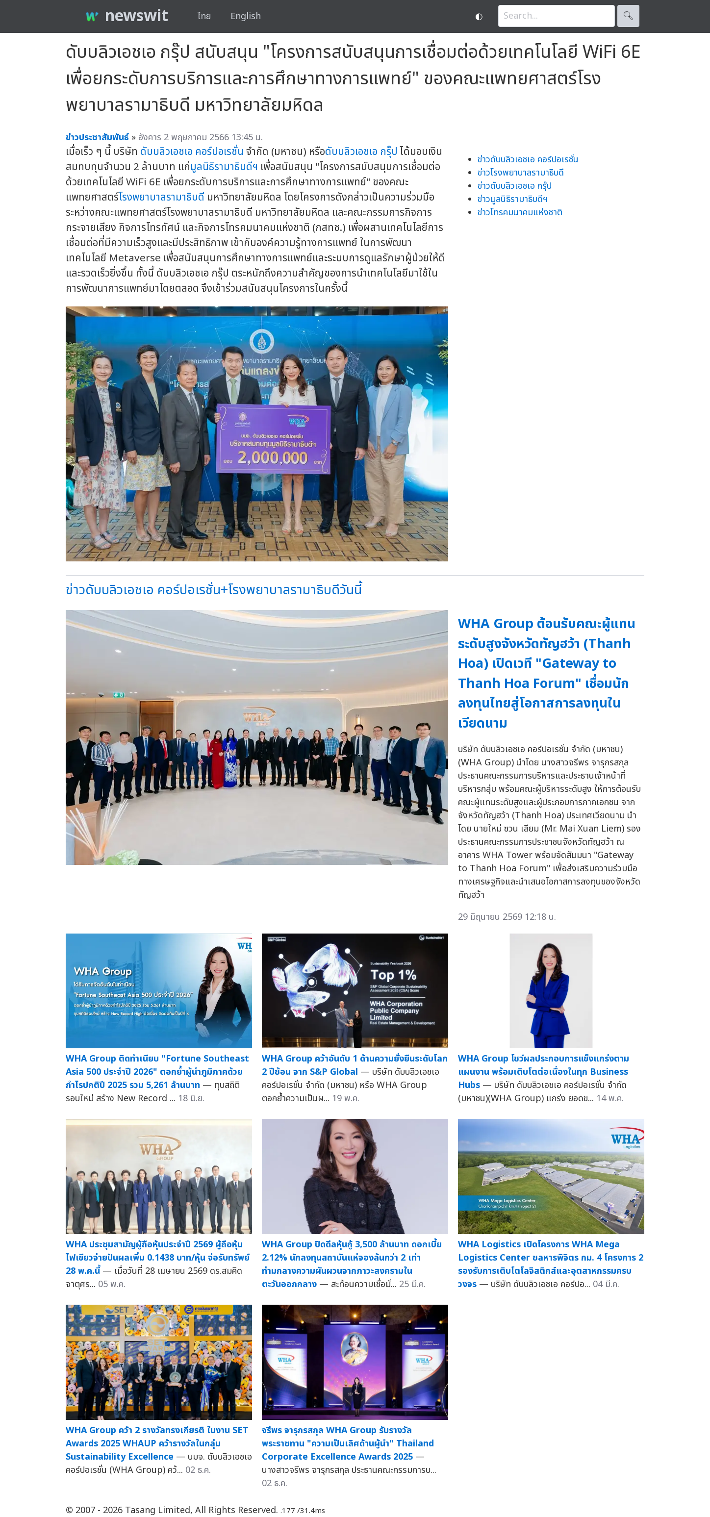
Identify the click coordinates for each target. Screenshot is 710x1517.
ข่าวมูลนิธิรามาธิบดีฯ (513, 199)
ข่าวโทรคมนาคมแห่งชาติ (520, 212)
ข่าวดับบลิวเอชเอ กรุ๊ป (515, 186)
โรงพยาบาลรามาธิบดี (161, 197)
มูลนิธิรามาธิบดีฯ (224, 167)
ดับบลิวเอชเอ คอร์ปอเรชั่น (192, 151)
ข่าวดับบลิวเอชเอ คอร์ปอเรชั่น (528, 159)
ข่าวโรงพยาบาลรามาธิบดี (521, 172)
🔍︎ (628, 16)
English (245, 16)
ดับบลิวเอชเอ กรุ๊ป (361, 151)
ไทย (204, 16)
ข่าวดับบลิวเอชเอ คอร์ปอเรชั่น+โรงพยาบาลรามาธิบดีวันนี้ (214, 590)
